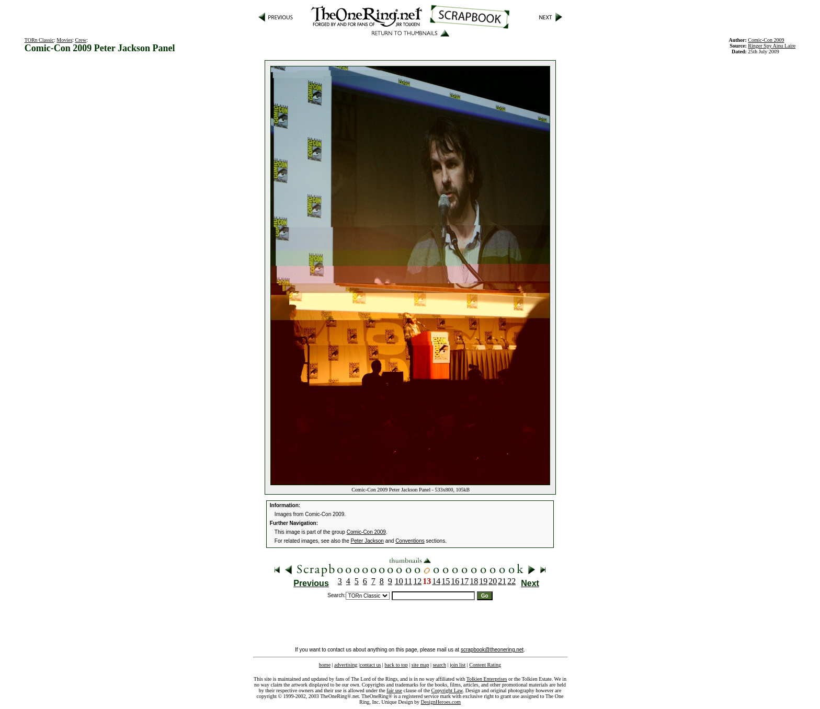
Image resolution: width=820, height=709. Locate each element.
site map (420, 665)
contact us (370, 665)
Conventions (410, 541)
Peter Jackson (367, 541)
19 (483, 581)
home (325, 665)
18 (474, 581)
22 (511, 581)
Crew (81, 40)
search (439, 665)
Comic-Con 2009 (366, 532)
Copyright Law (447, 690)
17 (464, 581)
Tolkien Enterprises (486, 679)
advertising (345, 665)
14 (436, 581)
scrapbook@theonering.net (492, 650)
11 (408, 581)
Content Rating (485, 665)
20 (492, 581)
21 (502, 581)
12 (417, 581)
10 (399, 581)
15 (445, 581)
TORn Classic (39, 40)
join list (457, 665)
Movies (64, 40)
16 (455, 581)
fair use (394, 690)
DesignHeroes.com (441, 702)
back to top (395, 665)
